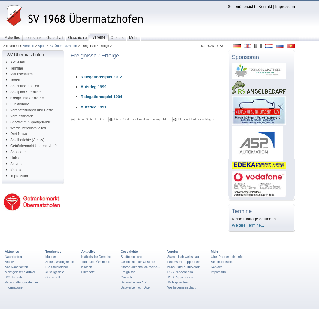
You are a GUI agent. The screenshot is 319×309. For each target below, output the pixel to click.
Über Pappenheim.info (227, 256)
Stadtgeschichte (131, 256)
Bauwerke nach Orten (135, 287)
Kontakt (265, 6)
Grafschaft (52, 277)
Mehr (214, 251)
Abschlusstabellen (22, 86)
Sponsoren (17, 152)
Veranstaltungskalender (21, 282)
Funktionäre (17, 104)
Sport (42, 46)
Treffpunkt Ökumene (95, 262)
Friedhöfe (88, 272)
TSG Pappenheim (180, 277)
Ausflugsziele (54, 272)
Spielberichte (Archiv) (25, 140)
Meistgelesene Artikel (20, 272)
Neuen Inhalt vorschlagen (196, 119)
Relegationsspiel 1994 (101, 96)
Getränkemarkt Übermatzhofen (32, 146)
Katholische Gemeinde (97, 256)
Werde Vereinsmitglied (26, 128)
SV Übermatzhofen (63, 46)
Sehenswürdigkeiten (59, 262)
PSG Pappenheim (180, 272)
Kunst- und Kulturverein (184, 267)
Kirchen (86, 267)
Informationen (14, 287)
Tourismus (53, 251)
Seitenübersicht (241, 6)
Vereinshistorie (20, 116)
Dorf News (16, 134)
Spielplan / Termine (23, 92)
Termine (14, 68)
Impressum (285, 6)
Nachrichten (13, 256)
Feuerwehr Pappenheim (184, 262)
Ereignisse (127, 272)
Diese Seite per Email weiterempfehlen (141, 119)
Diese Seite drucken (91, 119)
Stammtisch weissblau (183, 256)
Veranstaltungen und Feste (29, 110)
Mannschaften (19, 74)
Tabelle (14, 80)
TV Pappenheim (178, 282)
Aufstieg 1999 (93, 87)
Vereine (28, 46)
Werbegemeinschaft (181, 287)
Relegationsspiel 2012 (101, 77)
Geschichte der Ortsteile (137, 262)
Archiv (9, 262)
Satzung (14, 164)
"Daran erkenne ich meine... (140, 267)
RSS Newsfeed (15, 277)
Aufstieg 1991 (93, 107)
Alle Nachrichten (16, 267)
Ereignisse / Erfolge (25, 98)
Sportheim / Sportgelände (28, 122)
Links (12, 158)
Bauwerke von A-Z (133, 282)
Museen (51, 256)
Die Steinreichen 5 (58, 267)
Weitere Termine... (248, 225)
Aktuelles (15, 62)
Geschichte (129, 251)
